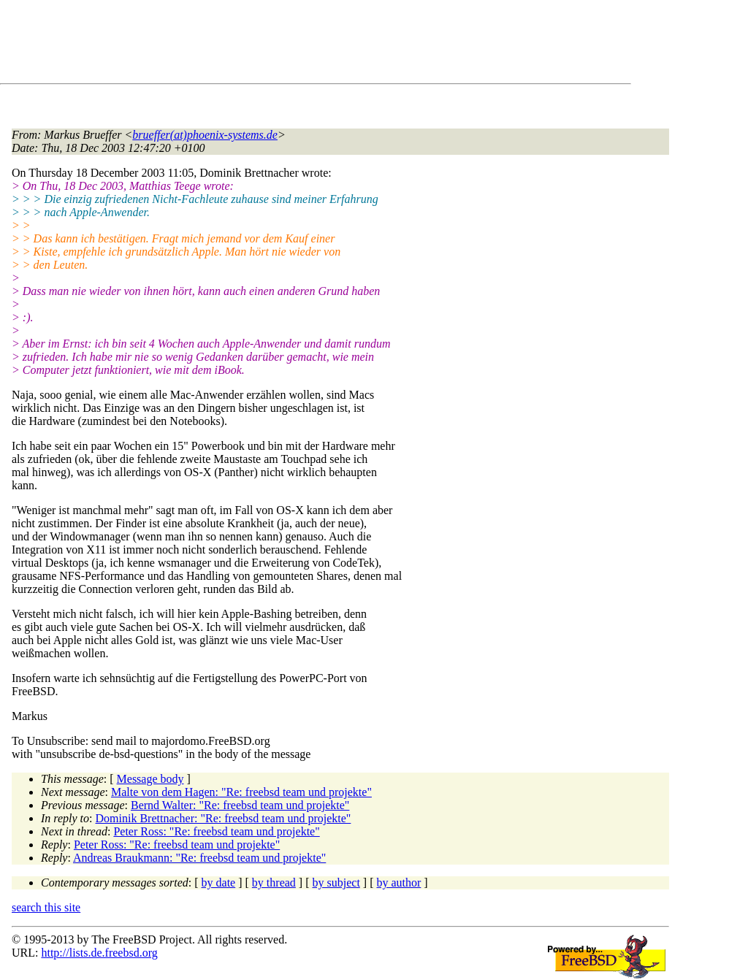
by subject (336, 882)
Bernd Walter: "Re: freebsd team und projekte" (240, 805)
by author (398, 882)
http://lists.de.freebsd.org (99, 952)
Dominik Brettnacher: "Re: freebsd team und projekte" (223, 818)
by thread (274, 882)
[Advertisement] (277, 44)
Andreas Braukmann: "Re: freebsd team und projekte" (199, 857)
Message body (150, 779)
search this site (46, 907)
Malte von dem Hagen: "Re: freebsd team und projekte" (241, 792)
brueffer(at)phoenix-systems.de (205, 135)
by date (219, 882)
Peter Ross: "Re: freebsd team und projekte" (216, 831)
